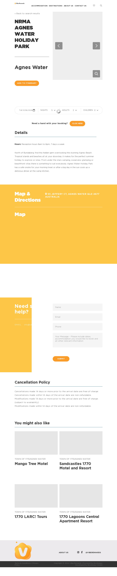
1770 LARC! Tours (31, 517)
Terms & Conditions (23, 563)
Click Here (77, 123)
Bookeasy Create (95, 565)
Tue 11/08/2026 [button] (26, 110)
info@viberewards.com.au (36, 325)
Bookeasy (98, 563)
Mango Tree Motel (31, 464)
